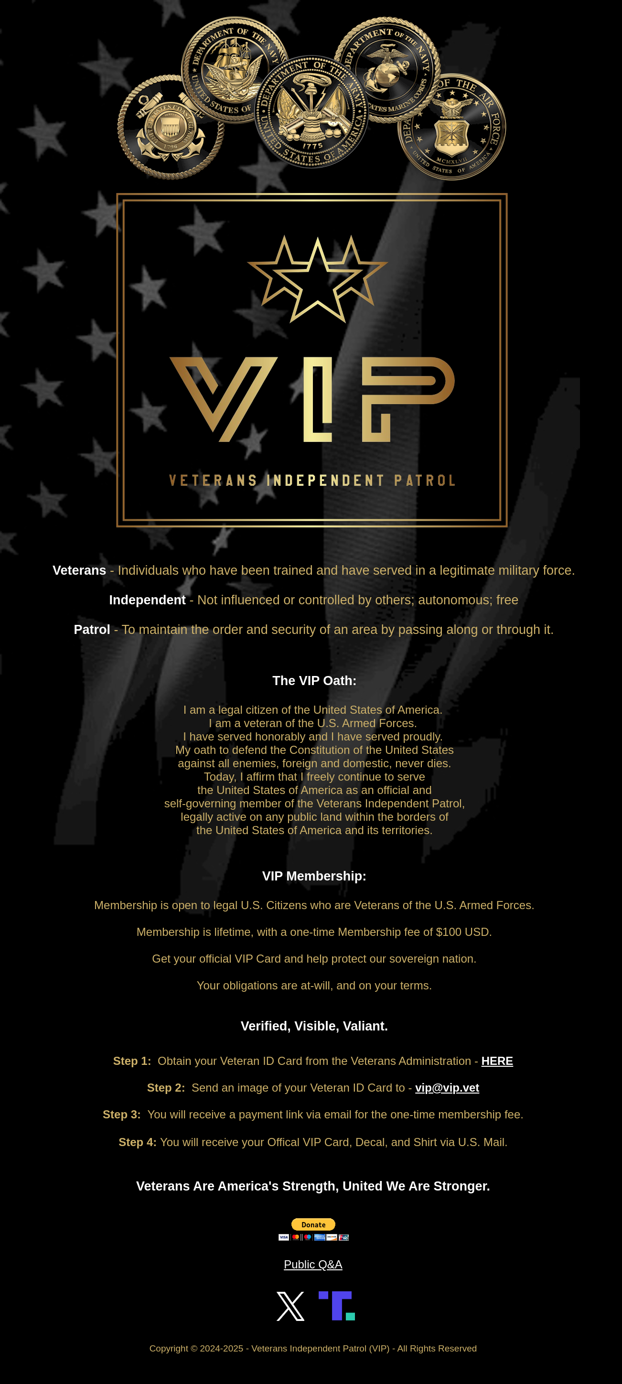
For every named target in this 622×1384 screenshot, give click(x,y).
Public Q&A (313, 1264)
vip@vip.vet (447, 1087)
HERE (498, 1060)
